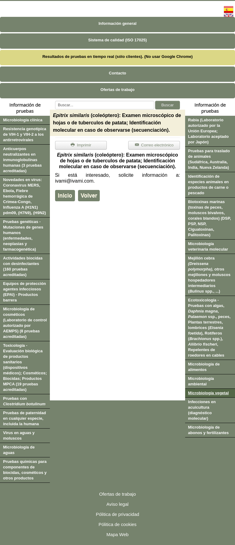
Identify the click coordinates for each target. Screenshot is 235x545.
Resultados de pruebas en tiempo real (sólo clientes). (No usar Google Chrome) (117, 56)
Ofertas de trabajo (117, 89)
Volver (89, 195)
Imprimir (80, 145)
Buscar (167, 105)
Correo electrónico (154, 145)
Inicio (65, 195)
